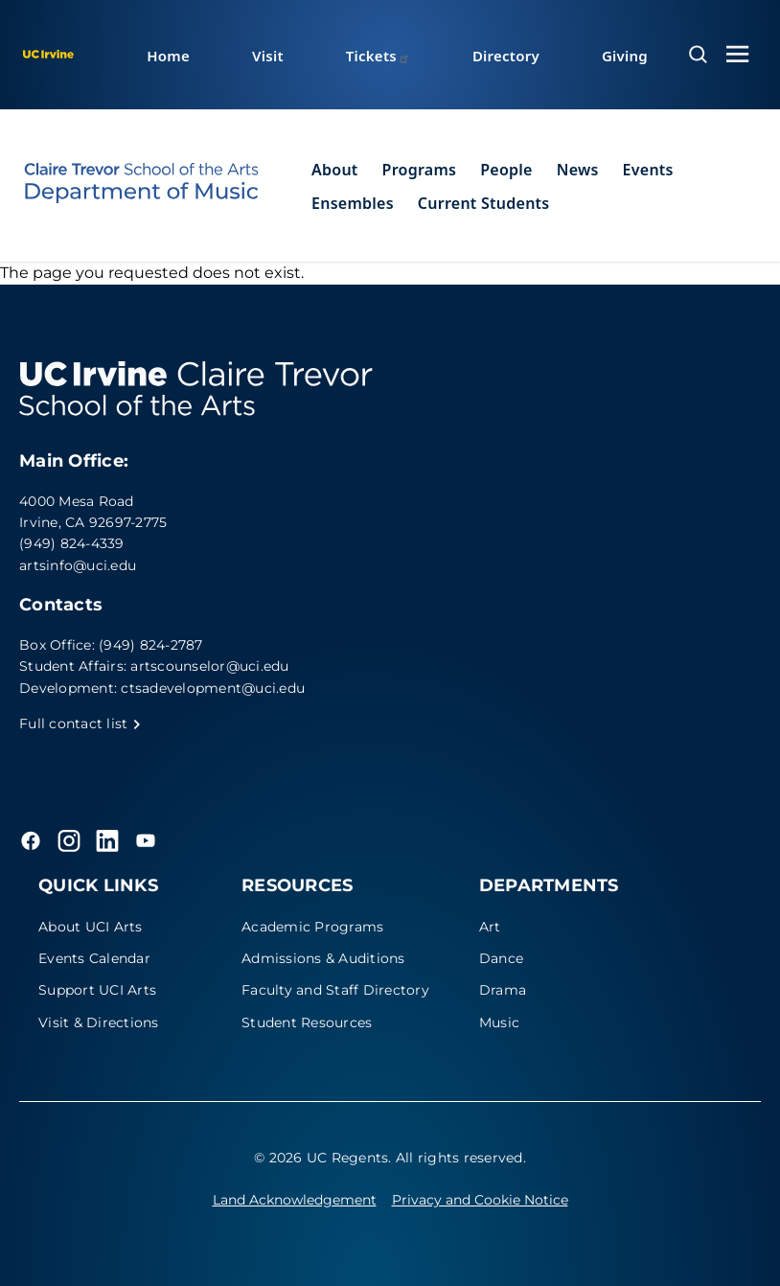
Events (648, 169)
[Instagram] (68, 840)
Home (168, 55)
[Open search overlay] (698, 54)
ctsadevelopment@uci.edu (213, 688)
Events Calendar (94, 958)
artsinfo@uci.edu (77, 565)
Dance (501, 958)
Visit (268, 55)
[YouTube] (145, 840)
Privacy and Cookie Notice (480, 1199)
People (506, 169)
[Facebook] (30, 840)
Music (499, 1022)
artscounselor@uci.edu (209, 666)
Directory (505, 55)
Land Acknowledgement (295, 1199)
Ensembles (352, 203)
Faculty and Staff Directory (335, 990)
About (334, 169)
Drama (502, 990)
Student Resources (306, 1022)
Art (490, 926)
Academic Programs (312, 926)
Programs (419, 169)
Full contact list (80, 723)
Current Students (484, 203)
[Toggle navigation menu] (738, 54)
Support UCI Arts (97, 990)
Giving (625, 55)
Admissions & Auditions (323, 958)
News (578, 169)
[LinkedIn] (107, 840)
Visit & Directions (98, 1022)
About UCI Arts (90, 926)
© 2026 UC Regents (321, 1157)
